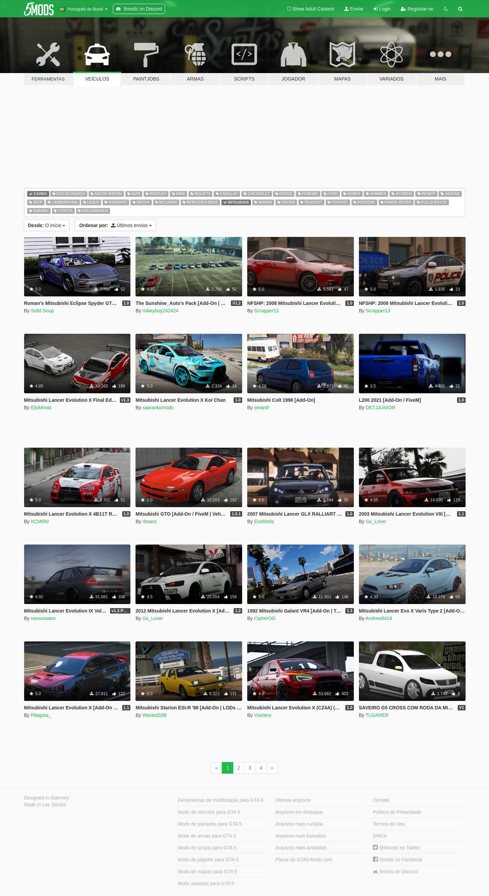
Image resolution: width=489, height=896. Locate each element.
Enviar (354, 9)
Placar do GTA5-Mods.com (303, 859)
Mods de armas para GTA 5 (207, 836)
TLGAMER (377, 715)
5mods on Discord (395, 872)
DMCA (380, 836)
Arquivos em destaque (299, 812)
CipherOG (264, 618)
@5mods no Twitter (396, 848)
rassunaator (43, 618)
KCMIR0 (40, 521)
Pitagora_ (41, 715)
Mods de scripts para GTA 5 (207, 847)
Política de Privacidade (397, 812)
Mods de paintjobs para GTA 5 (210, 824)
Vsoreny (262, 715)
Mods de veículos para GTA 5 (209, 812)
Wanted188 (154, 715)
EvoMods (264, 521)
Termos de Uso (389, 824)
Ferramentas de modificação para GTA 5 (221, 800)
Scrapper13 (266, 310)
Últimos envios (115, 225)
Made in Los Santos (45, 804)
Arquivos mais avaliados (301, 847)
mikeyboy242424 (160, 310)
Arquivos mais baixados (300, 836)
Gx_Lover (376, 521)
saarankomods (158, 407)
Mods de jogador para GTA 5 (208, 859)
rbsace (149, 521)
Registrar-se (417, 9)
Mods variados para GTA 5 (206, 883)
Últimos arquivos (292, 800)
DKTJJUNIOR (380, 407)
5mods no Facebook (397, 860)
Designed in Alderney (46, 797)
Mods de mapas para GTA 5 (207, 871)
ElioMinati (41, 407)
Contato (381, 800)
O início (47, 225)
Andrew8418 (378, 618)
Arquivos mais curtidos (299, 824)
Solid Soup (42, 310)
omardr (261, 407)
